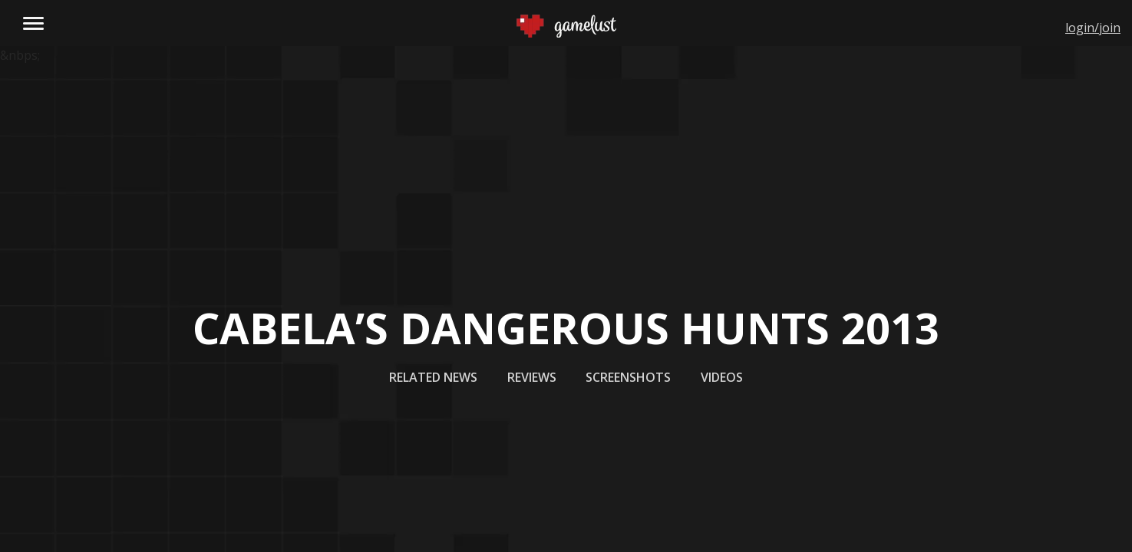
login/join (1092, 27)
